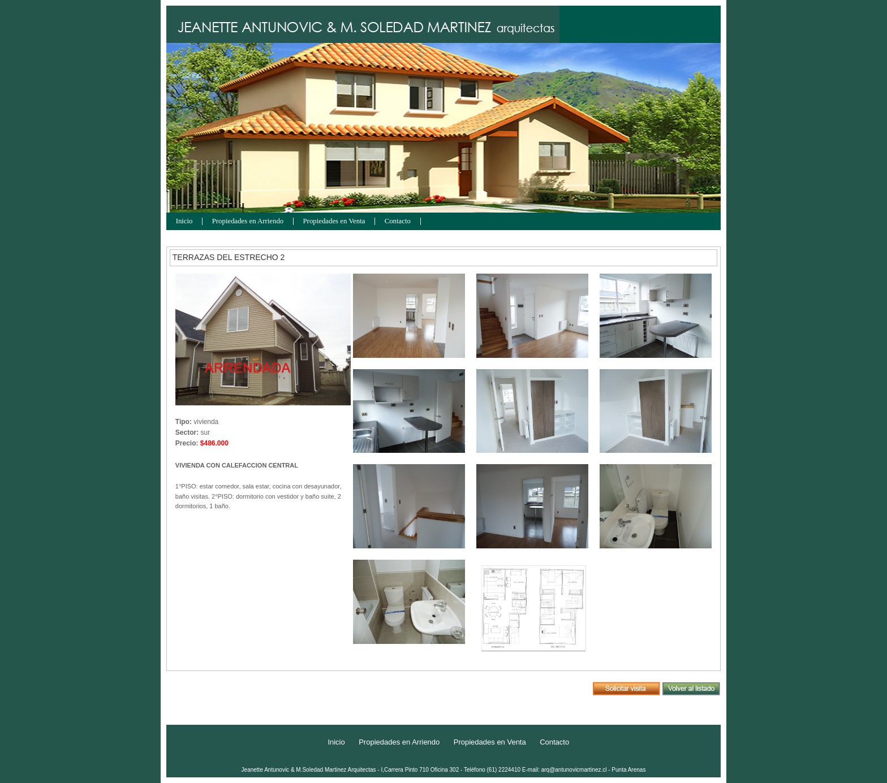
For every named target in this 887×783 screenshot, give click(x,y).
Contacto (398, 221)
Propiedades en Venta (334, 221)
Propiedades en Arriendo (248, 221)
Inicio (184, 221)
